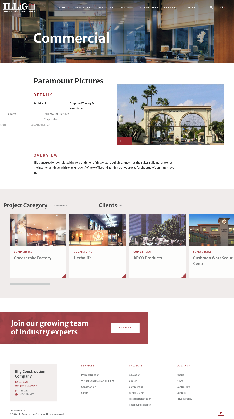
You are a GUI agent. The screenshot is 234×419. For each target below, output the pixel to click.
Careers (171, 7)
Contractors (147, 7)
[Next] (128, 141)
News (125, 7)
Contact (191, 7)
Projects (84, 7)
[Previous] (120, 141)
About (63, 7)
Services (107, 7)
